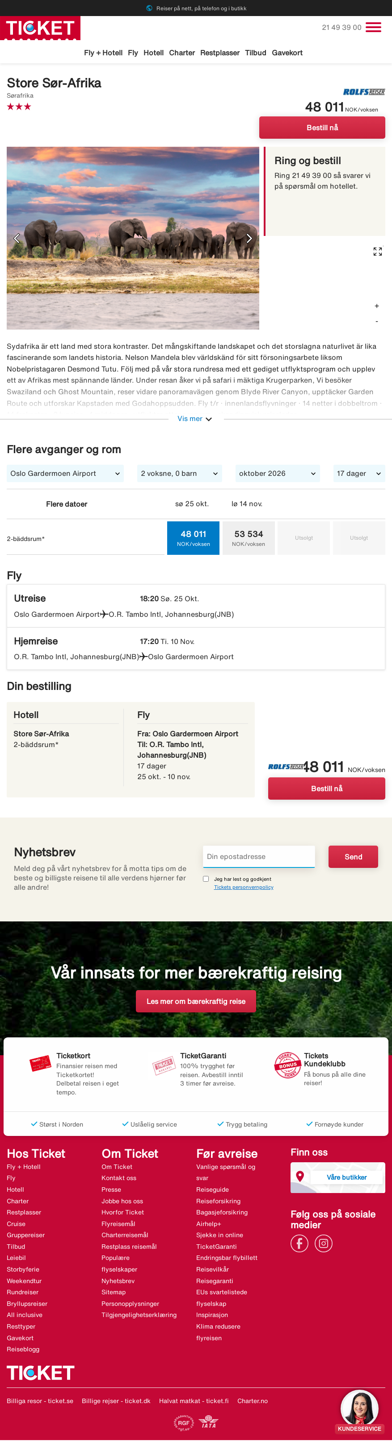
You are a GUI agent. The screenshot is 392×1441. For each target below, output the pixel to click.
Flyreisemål (118, 1225)
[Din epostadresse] (259, 858)
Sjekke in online (219, 1236)
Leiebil (16, 1259)
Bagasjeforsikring (222, 1213)
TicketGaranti (216, 1248)
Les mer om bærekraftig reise (196, 1002)
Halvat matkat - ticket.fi (194, 1402)
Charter (182, 52)
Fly (133, 52)
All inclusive (24, 1316)
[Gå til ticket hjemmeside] (40, 27)
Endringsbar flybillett (226, 1259)
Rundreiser (22, 1293)
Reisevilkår (212, 1271)
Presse (111, 1191)
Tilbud (255, 52)
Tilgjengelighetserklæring (139, 1316)
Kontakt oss (118, 1179)
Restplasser (220, 52)
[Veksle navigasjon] (373, 27)
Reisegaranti (214, 1282)
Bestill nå (322, 128)
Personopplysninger (130, 1305)
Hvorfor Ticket (122, 1213)
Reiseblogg (23, 1350)
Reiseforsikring (218, 1202)
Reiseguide (212, 1191)
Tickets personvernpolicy (244, 888)
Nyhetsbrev (118, 1282)
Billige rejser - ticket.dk (116, 1402)
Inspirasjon (212, 1316)
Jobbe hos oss (122, 1202)
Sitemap (113, 1293)
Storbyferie (23, 1271)
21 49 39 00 (342, 27)
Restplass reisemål (129, 1248)
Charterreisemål (124, 1236)
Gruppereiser (26, 1236)
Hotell (153, 52)
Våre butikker (347, 1178)
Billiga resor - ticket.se (40, 1402)
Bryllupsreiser (27, 1305)
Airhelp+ (208, 1225)
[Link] (302, 1244)
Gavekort (287, 52)
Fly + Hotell (103, 52)
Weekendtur (24, 1282)
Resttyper (21, 1328)
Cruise (16, 1225)
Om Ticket (116, 1168)
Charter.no (252, 1402)
